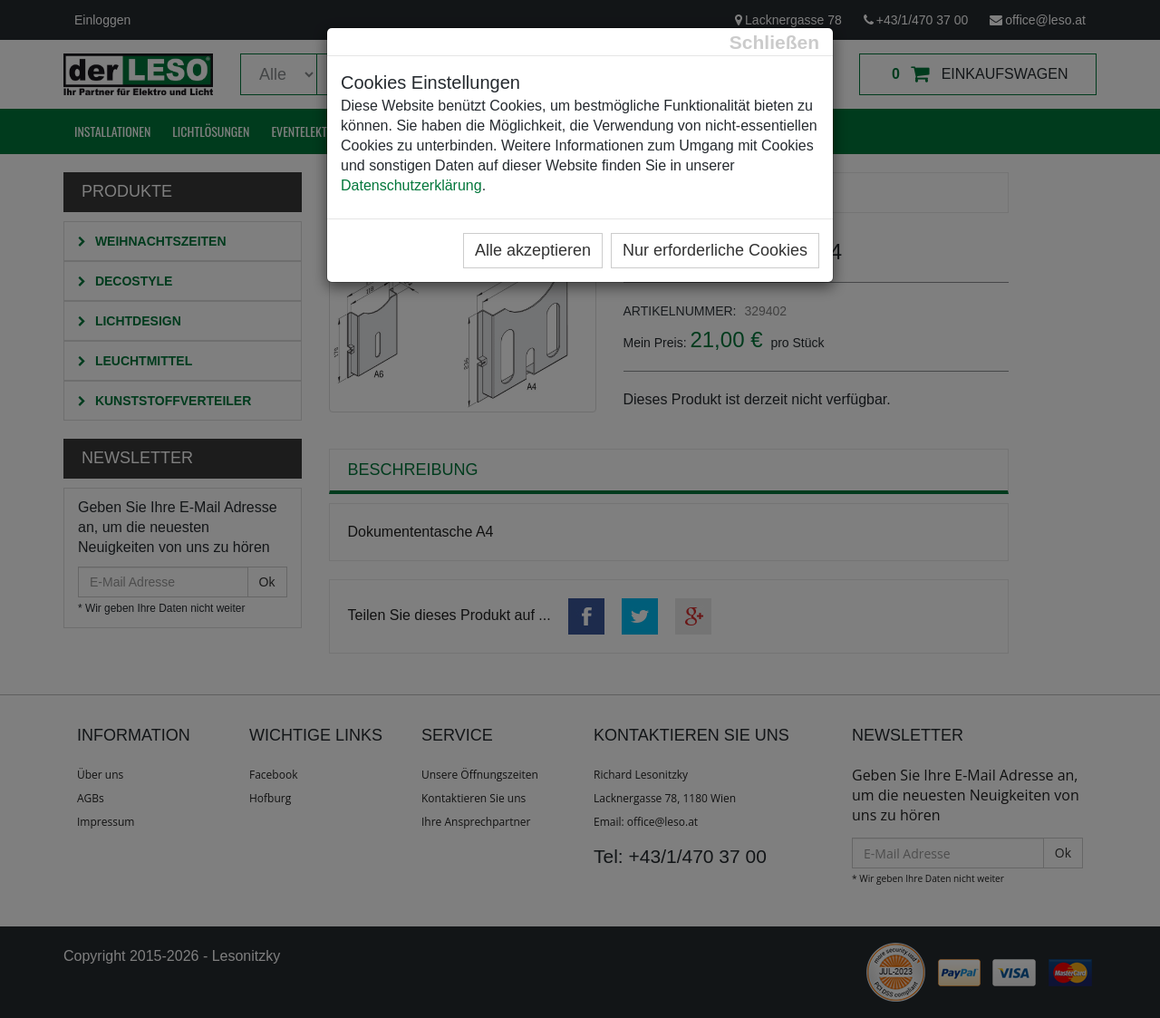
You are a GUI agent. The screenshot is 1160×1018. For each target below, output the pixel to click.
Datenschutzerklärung (411, 185)
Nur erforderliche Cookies (715, 250)
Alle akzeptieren (533, 250)
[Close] (774, 42)
